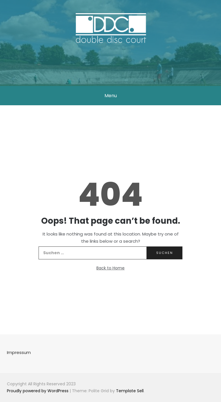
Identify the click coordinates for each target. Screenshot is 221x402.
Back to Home (110, 268)
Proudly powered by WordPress (38, 391)
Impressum (19, 352)
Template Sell (130, 391)
